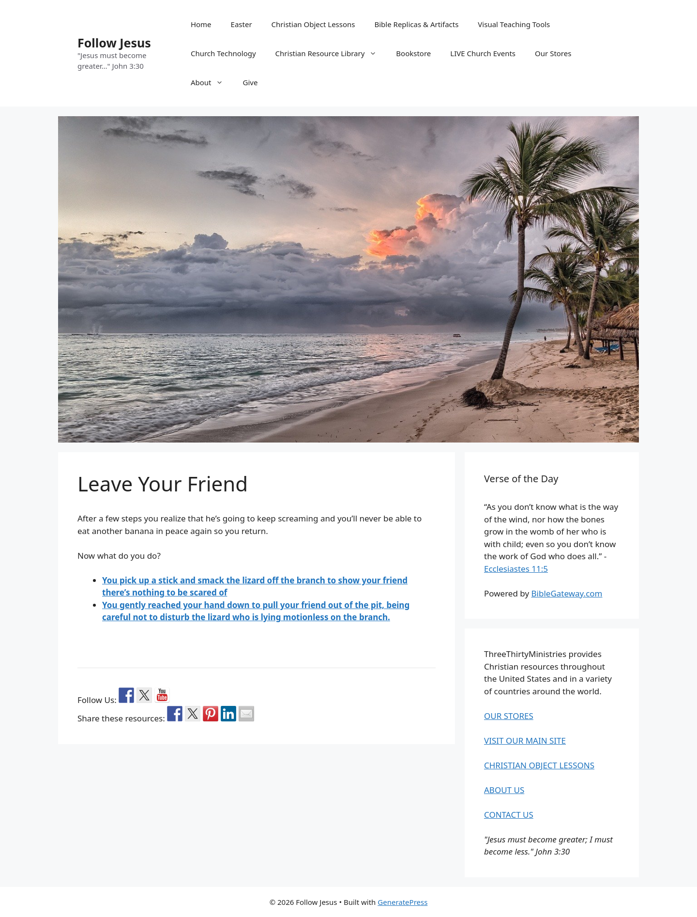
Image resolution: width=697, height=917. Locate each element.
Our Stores (553, 53)
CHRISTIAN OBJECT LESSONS (539, 765)
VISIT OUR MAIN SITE (525, 740)
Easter (241, 24)
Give (250, 82)
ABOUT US (504, 789)
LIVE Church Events (482, 53)
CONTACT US (508, 814)
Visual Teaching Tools (514, 24)
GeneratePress (402, 902)
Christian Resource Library (331, 53)
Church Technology (223, 53)
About (212, 82)
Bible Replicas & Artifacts (417, 24)
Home (201, 24)
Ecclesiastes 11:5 (516, 568)
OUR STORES (508, 715)
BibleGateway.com (567, 593)
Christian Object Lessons (313, 24)
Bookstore (413, 53)
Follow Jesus (114, 42)
